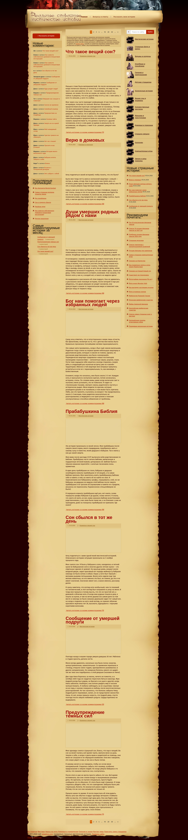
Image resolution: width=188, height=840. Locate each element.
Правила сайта (98, 834)
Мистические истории (86, 220)
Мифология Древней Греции (139, 296)
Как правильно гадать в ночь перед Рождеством (139, 266)
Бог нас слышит (50, 141)
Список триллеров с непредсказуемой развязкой (139, 245)
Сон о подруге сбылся (43, 202)
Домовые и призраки (86, 145)
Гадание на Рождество (137, 261)
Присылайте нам (34, 837)
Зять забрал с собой (51, 173)
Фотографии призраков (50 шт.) (140, 279)
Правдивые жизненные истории (141, 326)
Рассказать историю (46, 36)
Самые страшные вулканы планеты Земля (44, 193)
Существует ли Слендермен (139, 275)
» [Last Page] (117, 32)
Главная (84, 17)
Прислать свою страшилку (115, 832)
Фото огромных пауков (137, 292)
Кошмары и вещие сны (87, 56)
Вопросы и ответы (100, 17)
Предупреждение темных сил (85, 714)
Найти (150, 32)
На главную (32, 832)
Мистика (41, 832)
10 (105, 32)
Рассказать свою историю (124, 17)
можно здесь (80, 44)
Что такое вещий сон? (90, 51)
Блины (47, 163)
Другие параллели (42, 218)
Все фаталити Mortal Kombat (45, 188)
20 (108, 32)
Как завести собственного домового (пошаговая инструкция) (46, 56)
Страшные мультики (136, 240)
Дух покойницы (40, 198)
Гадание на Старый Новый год (140, 271)
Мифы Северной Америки (138, 304)
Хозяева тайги (51, 119)
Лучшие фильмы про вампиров (140, 251)
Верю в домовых (85, 140)
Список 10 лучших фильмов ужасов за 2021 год (139, 229)
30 (112, 32)
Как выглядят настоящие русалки (141, 287)
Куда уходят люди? (51, 89)
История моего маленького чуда (45, 152)
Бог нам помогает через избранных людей (92, 303)
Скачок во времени (51, 105)
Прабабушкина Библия (91, 411)
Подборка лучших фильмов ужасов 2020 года (139, 235)
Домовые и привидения (68, 832)
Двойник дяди (40, 206)
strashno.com (47, 834)
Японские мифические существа (141, 300)
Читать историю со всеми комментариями (85, 132)
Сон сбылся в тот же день (89, 519)
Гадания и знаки (86, 832)
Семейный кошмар (51, 109)
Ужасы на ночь (51, 832)
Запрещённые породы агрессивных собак (137, 321)
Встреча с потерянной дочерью (42, 168)
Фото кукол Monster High (138, 283)
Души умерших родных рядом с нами (92, 213)
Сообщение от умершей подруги (92, 620)
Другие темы (98, 832)
